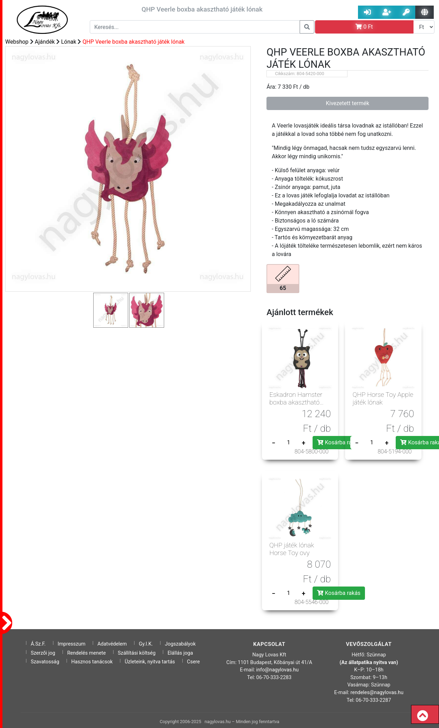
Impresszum (72, 644)
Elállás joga (180, 653)
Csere (193, 662)
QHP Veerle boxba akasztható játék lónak (133, 41)
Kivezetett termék (347, 103)
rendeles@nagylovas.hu (377, 693)
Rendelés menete (86, 653)
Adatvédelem (112, 644)
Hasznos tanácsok (92, 662)
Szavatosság (45, 662)
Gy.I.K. (146, 644)
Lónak (68, 41)
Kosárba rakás (338, 442)
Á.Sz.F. (38, 644)
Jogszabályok (180, 644)
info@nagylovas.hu (277, 670)
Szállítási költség (136, 653)
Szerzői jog (43, 653)
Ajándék (45, 41)
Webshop (17, 41)
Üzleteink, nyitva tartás (150, 662)
